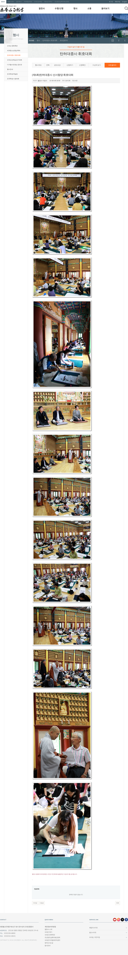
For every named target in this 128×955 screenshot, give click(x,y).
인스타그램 (113, 41)
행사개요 (38, 65)
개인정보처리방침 (50, 927)
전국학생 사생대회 (13, 79)
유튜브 (114, 919)
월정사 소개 (48, 929)
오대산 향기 (48, 932)
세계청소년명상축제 (13, 50)
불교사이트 (92, 933)
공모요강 (57, 65)
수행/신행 (59, 8)
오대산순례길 (38, 2)
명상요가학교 (48, 2)
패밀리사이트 (93, 928)
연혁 (47, 65)
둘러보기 (105, 8)
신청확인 (82, 65)
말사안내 (47, 946)
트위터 (125, 41)
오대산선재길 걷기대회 (14, 60)
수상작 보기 (96, 65)
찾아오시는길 (49, 943)
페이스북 (119, 41)
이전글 (35, 903)
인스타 (118, 919)
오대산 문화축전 (12, 46)
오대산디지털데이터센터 (52, 940)
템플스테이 (11, 2)
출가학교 (19, 2)
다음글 (42, 903)
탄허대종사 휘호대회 (13, 55)
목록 (117, 903)
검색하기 (126, 8)
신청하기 (70, 65)
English (124, 2)
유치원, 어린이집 (94, 937)
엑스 (122, 919)
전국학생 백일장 (12, 74)
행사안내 (10, 69)
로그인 (111, 2)
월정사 (3, 2)
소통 (89, 8)
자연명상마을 (28, 2)
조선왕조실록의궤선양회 (62, 2)
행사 (75, 8)
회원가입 (117, 2)
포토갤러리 (112, 65)
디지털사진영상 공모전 (14, 64)
